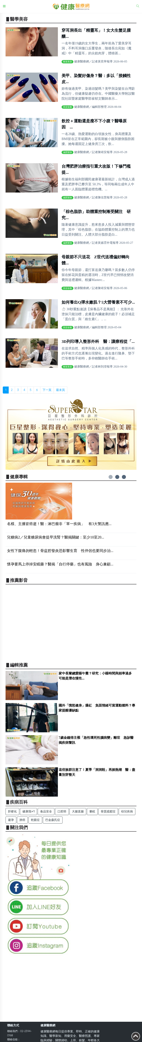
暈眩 (92, 811)
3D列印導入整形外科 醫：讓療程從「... (98, 341)
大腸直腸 (78, 811)
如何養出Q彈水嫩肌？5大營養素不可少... (98, 302)
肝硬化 (12, 811)
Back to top (135, 1036)
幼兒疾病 (127, 811)
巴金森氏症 (52, 820)
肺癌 (22, 820)
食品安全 (46, 811)
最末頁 (60, 390)
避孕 (11, 820)
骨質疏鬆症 (108, 811)
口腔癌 (62, 811)
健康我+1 (28, 811)
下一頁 (47, 390)
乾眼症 (35, 820)
